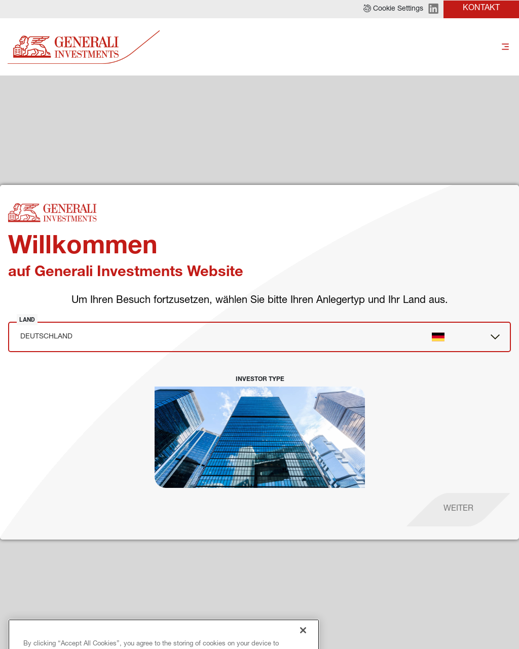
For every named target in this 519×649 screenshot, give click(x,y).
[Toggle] (505, 47)
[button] (393, 9)
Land (27, 319)
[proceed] (458, 509)
